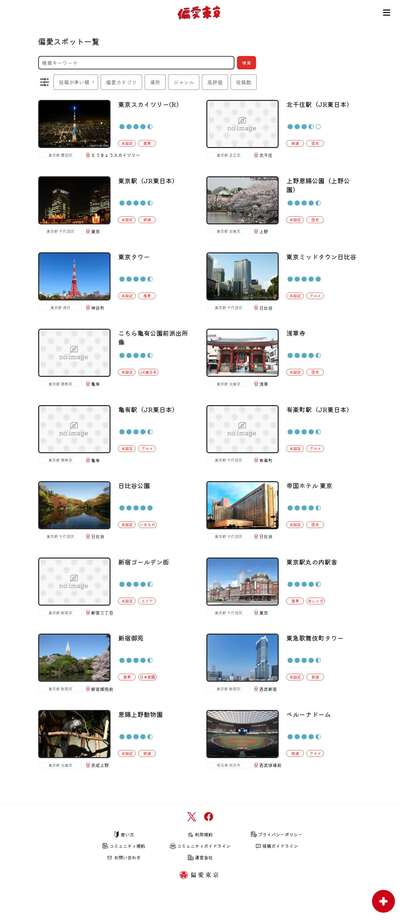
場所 (155, 82)
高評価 (215, 82)
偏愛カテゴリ (121, 82)
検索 (246, 63)
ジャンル (184, 82)
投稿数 (243, 82)
